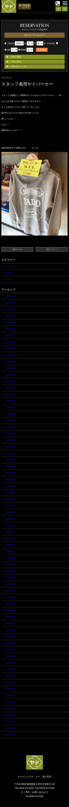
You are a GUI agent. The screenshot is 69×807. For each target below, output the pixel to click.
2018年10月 (11, 610)
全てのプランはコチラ (34, 35)
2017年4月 (10, 722)
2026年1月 (10, 316)
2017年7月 (10, 702)
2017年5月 (10, 715)
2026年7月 (10, 296)
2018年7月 (10, 630)
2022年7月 (10, 447)
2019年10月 (11, 571)
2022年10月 (11, 434)
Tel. (34, 796)
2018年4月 (10, 643)
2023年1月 (10, 414)
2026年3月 (10, 309)
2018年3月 (10, 650)
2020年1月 (10, 558)
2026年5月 (10, 303)
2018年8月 (10, 623)
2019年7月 (10, 584)
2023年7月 (10, 375)
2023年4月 (10, 394)
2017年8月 (10, 695)
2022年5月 (10, 453)
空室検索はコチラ (26, 7)
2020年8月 (10, 519)
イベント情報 (11, 266)
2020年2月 (10, 551)
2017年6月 (10, 709)
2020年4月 (10, 545)
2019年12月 (11, 564)
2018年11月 (11, 604)
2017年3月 (10, 728)
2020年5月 (10, 538)
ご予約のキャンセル (18, 66)
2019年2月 (10, 591)
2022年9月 (10, 440)
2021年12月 (11, 466)
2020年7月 (10, 525)
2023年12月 (11, 348)
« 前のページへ (17, 249)
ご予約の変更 (15, 62)
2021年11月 (11, 473)
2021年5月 (10, 486)
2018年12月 (11, 597)
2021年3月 (10, 499)
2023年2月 (10, 407)
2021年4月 (10, 492)
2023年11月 (11, 355)
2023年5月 (10, 388)
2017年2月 (10, 735)
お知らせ (9, 273)
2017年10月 (11, 682)
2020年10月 (11, 512)
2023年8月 (10, 368)
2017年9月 (10, 689)
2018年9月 (10, 617)
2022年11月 (11, 427)
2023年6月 (10, 381)
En (65, 9)
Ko (58, 9)
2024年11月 (11, 329)
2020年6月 (10, 532)
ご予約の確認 (15, 57)
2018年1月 (10, 663)
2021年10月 (11, 479)
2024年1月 (10, 342)
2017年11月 (11, 676)
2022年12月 (11, 420)
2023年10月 (11, 362)
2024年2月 (10, 335)
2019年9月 (10, 578)
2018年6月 (10, 636)
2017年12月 (11, 669)
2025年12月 (11, 322)
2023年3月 (10, 401)
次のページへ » (51, 249)
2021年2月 (10, 506)
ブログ (17, 78)
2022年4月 (10, 460)
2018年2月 (10, 656)
